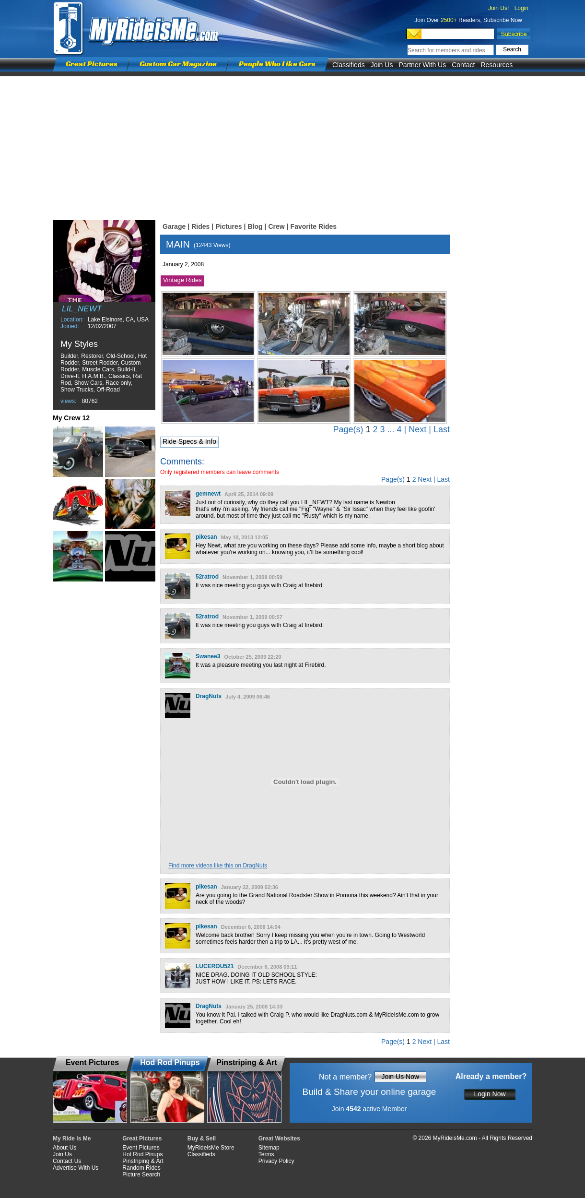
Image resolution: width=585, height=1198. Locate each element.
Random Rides (141, 1167)
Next (417, 429)
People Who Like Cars (277, 64)
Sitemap (269, 1147)
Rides (200, 226)
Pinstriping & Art (142, 1161)
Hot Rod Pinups (142, 1154)
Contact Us (67, 1161)
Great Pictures (91, 64)
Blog (254, 226)
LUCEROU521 (215, 966)
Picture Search (141, 1174)
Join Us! (498, 8)
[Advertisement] (292, 143)
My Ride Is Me (72, 1138)
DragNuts (209, 696)
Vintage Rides (182, 280)
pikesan (206, 537)
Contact (463, 65)
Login (521, 8)
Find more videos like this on (217, 865)
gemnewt (208, 493)
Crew (276, 226)
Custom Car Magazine (178, 64)
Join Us (382, 65)
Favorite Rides (314, 226)
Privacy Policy (276, 1161)
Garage (174, 226)
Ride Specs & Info (189, 441)
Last (441, 429)
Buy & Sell (201, 1138)
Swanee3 (208, 656)
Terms (266, 1154)
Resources (496, 65)
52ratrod (207, 576)
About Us (64, 1147)
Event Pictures (140, 1147)
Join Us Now (400, 1076)
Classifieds (348, 65)
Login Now (489, 1094)
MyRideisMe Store (210, 1147)
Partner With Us (422, 65)
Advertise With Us (75, 1167)
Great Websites (279, 1138)
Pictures (228, 226)
